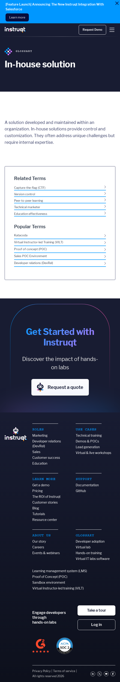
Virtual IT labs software (93, 559)
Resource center (44, 520)
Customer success (46, 458)
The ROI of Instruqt (46, 497)
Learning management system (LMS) (59, 571)
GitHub (81, 491)
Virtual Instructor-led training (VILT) (58, 588)
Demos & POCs (87, 441)
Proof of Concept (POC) (49, 577)
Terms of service (64, 671)
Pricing (37, 491)
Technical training (89, 435)
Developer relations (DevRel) (46, 443)
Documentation (87, 485)
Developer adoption (90, 541)
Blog (35, 508)
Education (39, 463)
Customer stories (45, 502)
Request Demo (92, 29)
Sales (36, 452)
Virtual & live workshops (93, 453)
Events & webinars (46, 553)
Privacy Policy (41, 671)
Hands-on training (89, 553)
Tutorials (38, 514)
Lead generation (88, 447)
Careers (38, 547)
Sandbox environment (48, 582)
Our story (39, 541)
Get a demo (40, 485)
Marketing (40, 435)
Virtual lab (83, 547)
